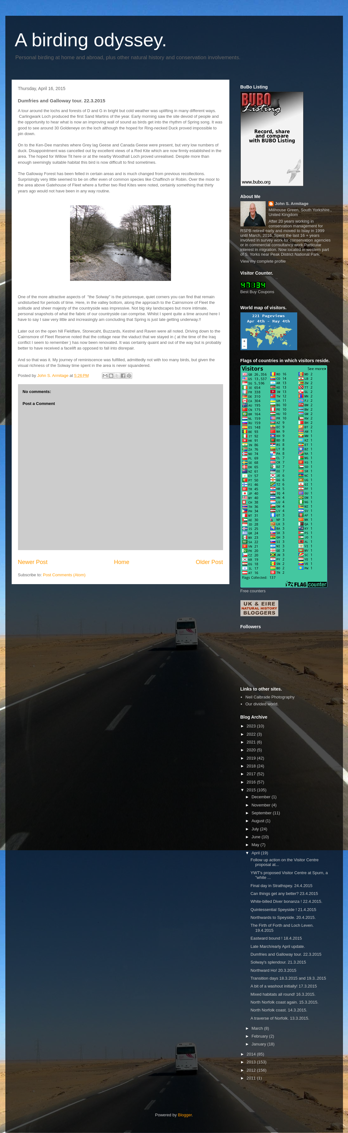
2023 (252, 726)
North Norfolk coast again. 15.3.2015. (284, 1002)
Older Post (209, 562)
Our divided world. (262, 704)
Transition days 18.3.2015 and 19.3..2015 (288, 978)
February (260, 1036)
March (257, 1028)
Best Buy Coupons (257, 291)
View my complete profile (263, 261)
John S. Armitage (291, 203)
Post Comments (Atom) (64, 574)
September (262, 813)
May (255, 844)
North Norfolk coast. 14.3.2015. (279, 1010)
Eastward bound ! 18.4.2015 (276, 938)
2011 (252, 1078)
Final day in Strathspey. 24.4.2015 (281, 885)
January (259, 1044)
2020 (252, 750)
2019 (252, 758)
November (261, 805)
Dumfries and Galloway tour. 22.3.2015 (286, 954)
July (255, 829)
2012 (252, 1070)
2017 (252, 773)
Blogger (185, 1115)
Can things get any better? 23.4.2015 (284, 893)
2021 (252, 742)
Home (121, 562)
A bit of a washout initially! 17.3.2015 (284, 986)
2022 (252, 734)
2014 (252, 1054)
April (256, 853)
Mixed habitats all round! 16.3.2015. (283, 994)
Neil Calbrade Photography (270, 697)
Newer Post (33, 562)
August (258, 820)
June (256, 836)
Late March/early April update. (278, 946)
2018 (252, 766)
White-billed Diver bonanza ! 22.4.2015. (286, 901)
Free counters (253, 591)
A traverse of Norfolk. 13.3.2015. (280, 1018)
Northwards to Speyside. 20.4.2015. (283, 917)
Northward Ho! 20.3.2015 (273, 970)
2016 (252, 782)
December (261, 796)
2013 (252, 1062)
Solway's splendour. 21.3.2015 (278, 962)
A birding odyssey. (91, 39)
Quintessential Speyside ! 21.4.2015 (283, 909)
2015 (252, 790)
